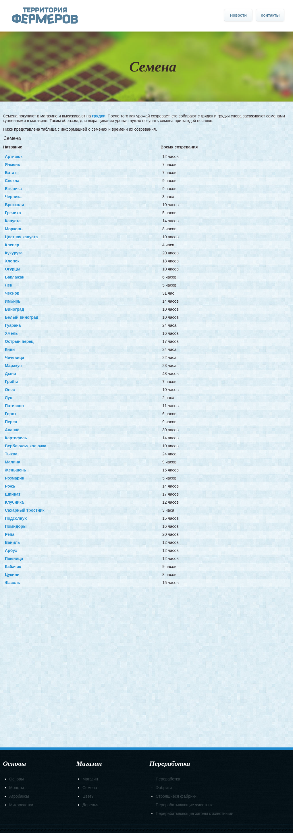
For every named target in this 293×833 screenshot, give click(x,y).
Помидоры (15, 526)
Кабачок (13, 566)
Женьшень (15, 470)
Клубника (14, 502)
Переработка (168, 779)
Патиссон (14, 405)
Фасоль (12, 582)
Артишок (13, 156)
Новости (238, 15)
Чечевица (14, 357)
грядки (98, 116)
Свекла (12, 180)
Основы (16, 779)
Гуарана (13, 325)
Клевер (12, 245)
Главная (45, 15)
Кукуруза (13, 253)
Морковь (13, 229)
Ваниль (12, 542)
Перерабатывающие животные (184, 805)
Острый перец (19, 341)
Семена (89, 787)
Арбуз (11, 550)
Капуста (13, 221)
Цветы (88, 796)
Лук (8, 397)
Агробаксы (19, 796)
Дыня (10, 373)
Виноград (14, 309)
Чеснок (12, 293)
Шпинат (12, 494)
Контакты (270, 15)
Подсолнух (16, 518)
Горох (10, 413)
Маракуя (13, 365)
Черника (13, 196)
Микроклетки (21, 805)
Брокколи (14, 204)
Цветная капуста (21, 237)
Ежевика (13, 188)
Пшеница (14, 558)
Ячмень (12, 164)
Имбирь (13, 301)
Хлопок (12, 261)
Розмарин (14, 478)
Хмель (11, 333)
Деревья (90, 805)
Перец (11, 422)
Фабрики (164, 787)
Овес (10, 389)
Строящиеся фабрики (176, 796)
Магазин (90, 779)
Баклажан (14, 277)
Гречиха (13, 212)
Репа (9, 534)
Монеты (16, 787)
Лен (8, 285)
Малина (12, 462)
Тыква (11, 454)
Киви (10, 349)
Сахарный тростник (25, 510)
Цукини (12, 574)
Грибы (11, 381)
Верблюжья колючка (25, 446)
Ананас (12, 430)
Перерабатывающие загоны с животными (194, 813)
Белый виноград (21, 317)
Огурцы (12, 269)
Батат (10, 172)
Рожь (10, 486)
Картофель (16, 438)
